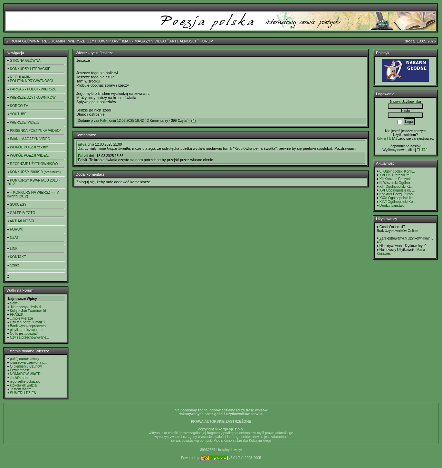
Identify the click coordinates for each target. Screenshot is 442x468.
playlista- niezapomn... (27, 330)
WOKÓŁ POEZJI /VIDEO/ (29, 155)
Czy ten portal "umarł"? (27, 322)
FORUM (206, 41)
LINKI (14, 249)
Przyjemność (20, 370)
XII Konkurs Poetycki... (396, 179)
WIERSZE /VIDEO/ (24, 122)
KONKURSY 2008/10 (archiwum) (35, 172)
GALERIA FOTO (22, 213)
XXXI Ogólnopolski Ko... (397, 198)
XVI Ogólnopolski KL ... (397, 190)
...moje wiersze (21, 318)
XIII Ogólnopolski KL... (396, 186)
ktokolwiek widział (23, 385)
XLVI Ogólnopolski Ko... (397, 202)
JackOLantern (20, 378)
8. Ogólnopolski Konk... (397, 171)
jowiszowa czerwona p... (28, 362)
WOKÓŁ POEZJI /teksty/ (29, 147)
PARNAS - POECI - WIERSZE (33, 89)
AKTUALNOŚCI (182, 41)
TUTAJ (422, 150)
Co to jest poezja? (24, 333)
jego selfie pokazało (25, 381)
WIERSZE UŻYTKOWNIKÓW (93, 41)
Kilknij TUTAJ (387, 138)
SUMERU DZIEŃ (23, 393)
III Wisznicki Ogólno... (396, 183)
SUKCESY (18, 204)
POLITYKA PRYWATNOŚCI (31, 81)
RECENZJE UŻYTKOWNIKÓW (34, 164)
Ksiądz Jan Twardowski (28, 311)
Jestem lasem (20, 389)
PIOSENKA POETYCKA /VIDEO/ (35, 131)
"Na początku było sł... (27, 307)
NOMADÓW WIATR (25, 374)
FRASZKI (17, 314)
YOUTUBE (18, 114)
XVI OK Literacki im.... (396, 175)
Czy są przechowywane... (29, 337)
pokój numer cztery (24, 359)
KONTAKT (18, 257)
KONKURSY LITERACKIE (30, 69)
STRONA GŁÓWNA (22, 41)
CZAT (14, 238)
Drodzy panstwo (391, 205)
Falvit (104, 121)
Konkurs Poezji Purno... (397, 194)
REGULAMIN (53, 41)
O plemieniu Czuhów (26, 366)
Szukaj (15, 265)
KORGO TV (19, 106)
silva (82, 144)
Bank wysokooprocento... (29, 326)
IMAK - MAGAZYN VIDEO (144, 41)
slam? (14, 303)
